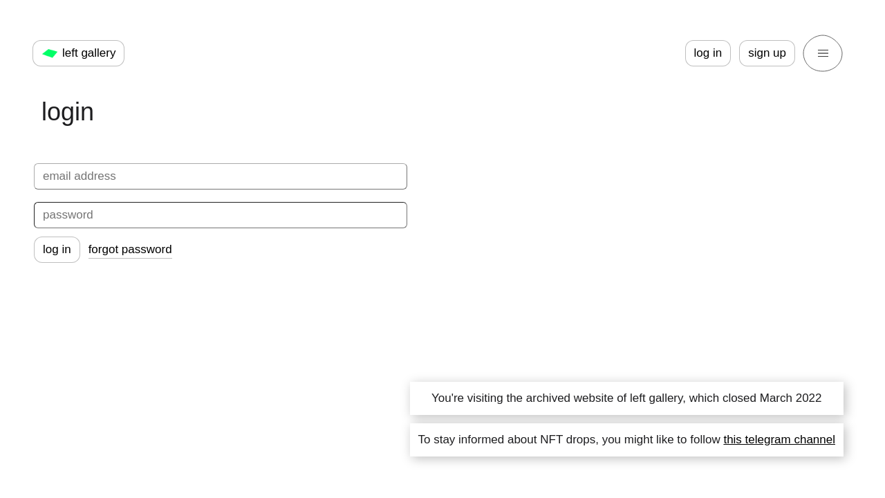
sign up (767, 52)
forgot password (130, 249)
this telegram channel (779, 439)
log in (708, 52)
